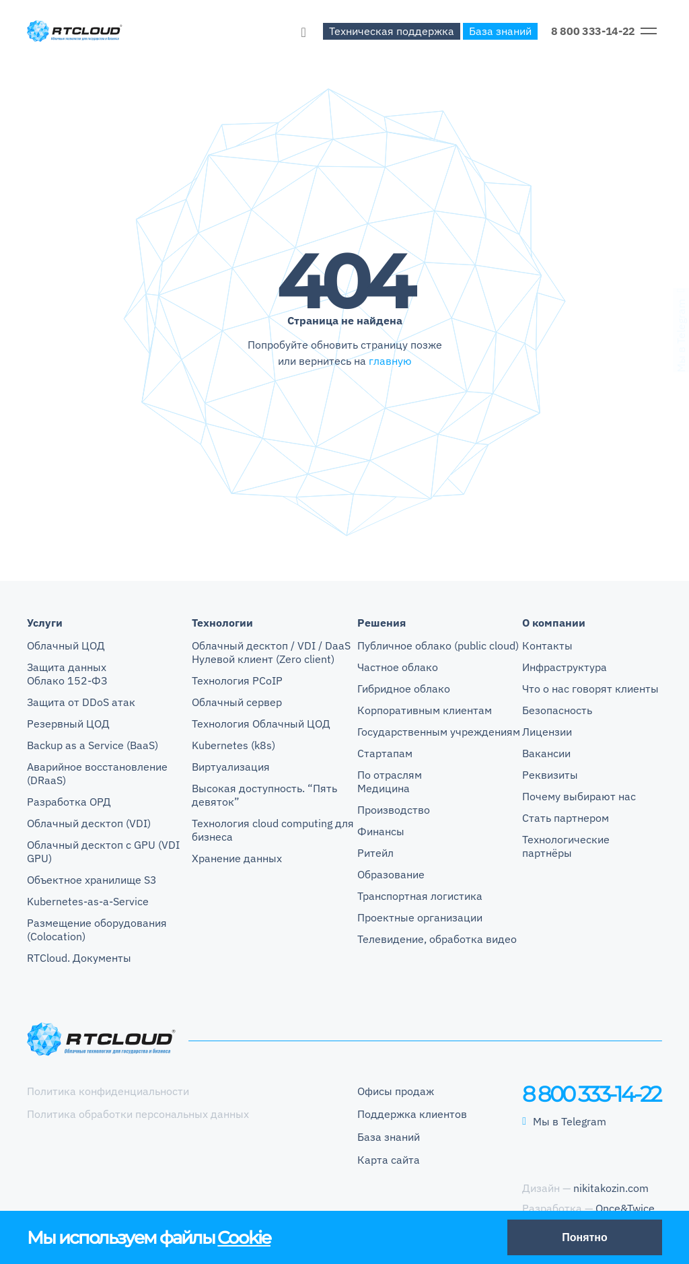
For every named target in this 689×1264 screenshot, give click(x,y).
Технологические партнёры (566, 846)
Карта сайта (388, 1159)
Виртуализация (231, 766)
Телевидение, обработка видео (437, 939)
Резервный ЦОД (68, 723)
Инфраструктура (564, 667)
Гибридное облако (403, 688)
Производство (393, 809)
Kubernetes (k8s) (233, 745)
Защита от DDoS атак (81, 702)
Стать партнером (565, 817)
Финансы (380, 831)
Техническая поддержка (391, 31)
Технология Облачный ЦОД (261, 723)
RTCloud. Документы (79, 957)
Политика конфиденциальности (108, 1091)
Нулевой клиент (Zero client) (263, 659)
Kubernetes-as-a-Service (88, 901)
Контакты (547, 645)
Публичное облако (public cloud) (438, 645)
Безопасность (557, 710)
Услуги (45, 622)
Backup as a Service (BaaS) (92, 745)
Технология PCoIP (237, 680)
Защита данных (66, 667)
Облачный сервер (237, 702)
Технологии (222, 622)
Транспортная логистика (419, 896)
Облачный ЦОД (66, 645)
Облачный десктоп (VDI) (89, 823)
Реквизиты (550, 774)
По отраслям (389, 774)
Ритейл (375, 852)
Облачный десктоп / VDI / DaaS (271, 645)
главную (390, 360)
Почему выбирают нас (579, 796)
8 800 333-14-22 (593, 31)
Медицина (383, 788)
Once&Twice (625, 1208)
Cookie (243, 1238)
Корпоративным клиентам (424, 710)
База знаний (500, 31)
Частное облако (397, 667)
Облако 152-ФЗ (67, 680)
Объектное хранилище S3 (92, 879)
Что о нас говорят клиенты (590, 688)
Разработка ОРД (69, 801)
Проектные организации (419, 917)
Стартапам (384, 753)
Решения (381, 622)
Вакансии (546, 753)
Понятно (585, 1237)
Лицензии (547, 731)
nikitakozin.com (611, 1188)
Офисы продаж (395, 1091)
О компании (553, 622)
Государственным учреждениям (438, 731)
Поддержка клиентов (412, 1114)
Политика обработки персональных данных (138, 1114)
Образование (391, 874)
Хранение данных (237, 858)
